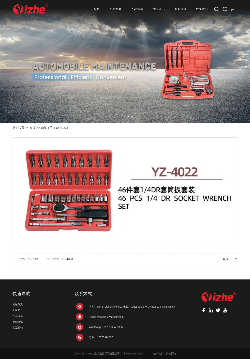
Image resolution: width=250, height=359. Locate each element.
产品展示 (137, 9)
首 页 (96, 9)
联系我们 (202, 9)
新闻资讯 (180, 9)
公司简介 (115, 9)
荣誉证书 (159, 9)
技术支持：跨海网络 (164, 353)
